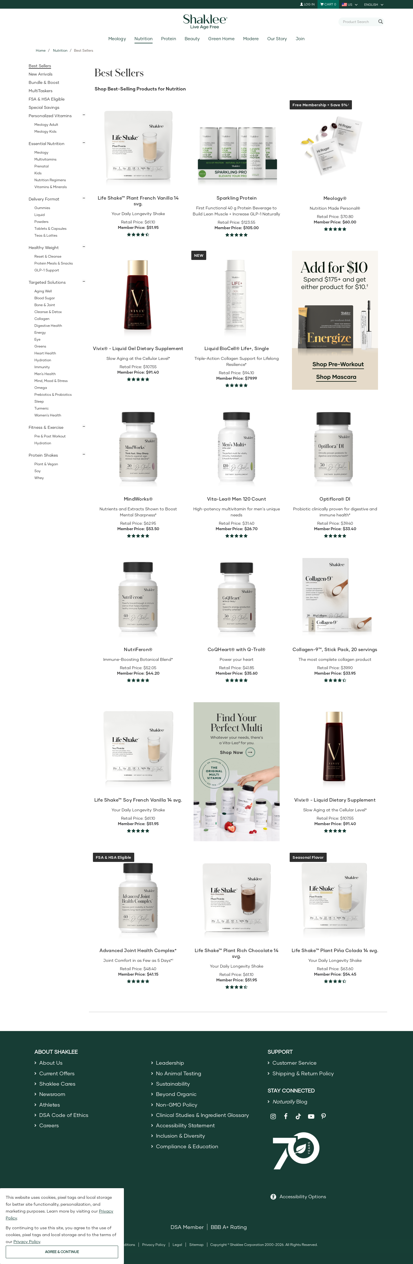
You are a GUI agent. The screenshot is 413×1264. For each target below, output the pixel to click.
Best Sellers (40, 65)
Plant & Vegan (46, 464)
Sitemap (196, 1244)
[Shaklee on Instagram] (273, 1116)
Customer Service (294, 1063)
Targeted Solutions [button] (47, 282)
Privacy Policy (153, 1244)
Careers (49, 1125)
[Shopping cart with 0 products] (328, 4)
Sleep (39, 401)
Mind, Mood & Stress (51, 381)
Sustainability (173, 1083)
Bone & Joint (44, 305)
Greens (40, 346)
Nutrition (144, 38)
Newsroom (52, 1094)
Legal (177, 1244)
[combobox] (359, 21)
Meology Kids (45, 131)
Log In (307, 4)
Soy (37, 471)
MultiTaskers (40, 90)
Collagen (41, 319)
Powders (41, 221)
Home (41, 50)
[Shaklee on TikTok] (298, 1113)
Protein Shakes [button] (43, 455)
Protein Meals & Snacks (53, 263)
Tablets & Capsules (50, 228)
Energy (40, 332)
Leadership (170, 1063)
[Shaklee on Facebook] (285, 1116)
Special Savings (44, 107)
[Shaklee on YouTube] (311, 1116)
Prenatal (41, 166)
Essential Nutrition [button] (47, 143)
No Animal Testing (178, 1073)
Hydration (42, 360)
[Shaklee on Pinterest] (323, 1116)
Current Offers (57, 1073)
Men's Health (45, 374)
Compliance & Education (187, 1146)
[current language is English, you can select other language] (374, 4)
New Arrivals (40, 74)
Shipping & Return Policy (303, 1073)
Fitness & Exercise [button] (46, 427)
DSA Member (187, 1227)
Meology (117, 38)
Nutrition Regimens (50, 180)
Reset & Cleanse (47, 256)
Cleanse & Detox (48, 312)
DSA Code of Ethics (63, 1115)
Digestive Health (48, 325)
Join (300, 38)
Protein (168, 38)
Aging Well (43, 291)
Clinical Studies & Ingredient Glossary (202, 1115)
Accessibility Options (303, 1196)
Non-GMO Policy (176, 1104)
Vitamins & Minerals (50, 187)
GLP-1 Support (46, 270)
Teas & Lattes (45, 235)
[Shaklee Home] (206, 21)
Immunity (42, 367)
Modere (251, 38)
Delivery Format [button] (44, 198)
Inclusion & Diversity (180, 1135)
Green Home (221, 38)
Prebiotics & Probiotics (53, 394)
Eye (37, 339)
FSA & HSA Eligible (47, 99)
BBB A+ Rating (229, 1227)
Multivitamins (45, 159)
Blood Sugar (44, 298)
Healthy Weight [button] (44, 247)
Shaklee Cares (57, 1083)
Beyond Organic (176, 1094)
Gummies (42, 208)
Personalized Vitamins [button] (50, 115)
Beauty (192, 38)
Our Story (277, 38)
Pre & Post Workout (50, 436)
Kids (38, 173)
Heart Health (45, 353)
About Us (51, 1063)
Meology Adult (46, 124)
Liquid (39, 215)
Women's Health (47, 415)
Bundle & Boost (44, 82)
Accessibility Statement (185, 1125)
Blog (289, 1101)
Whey (39, 478)
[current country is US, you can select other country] (350, 4)
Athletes (49, 1104)
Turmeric (41, 408)
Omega (40, 387)
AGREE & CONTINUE (62, 1252)
